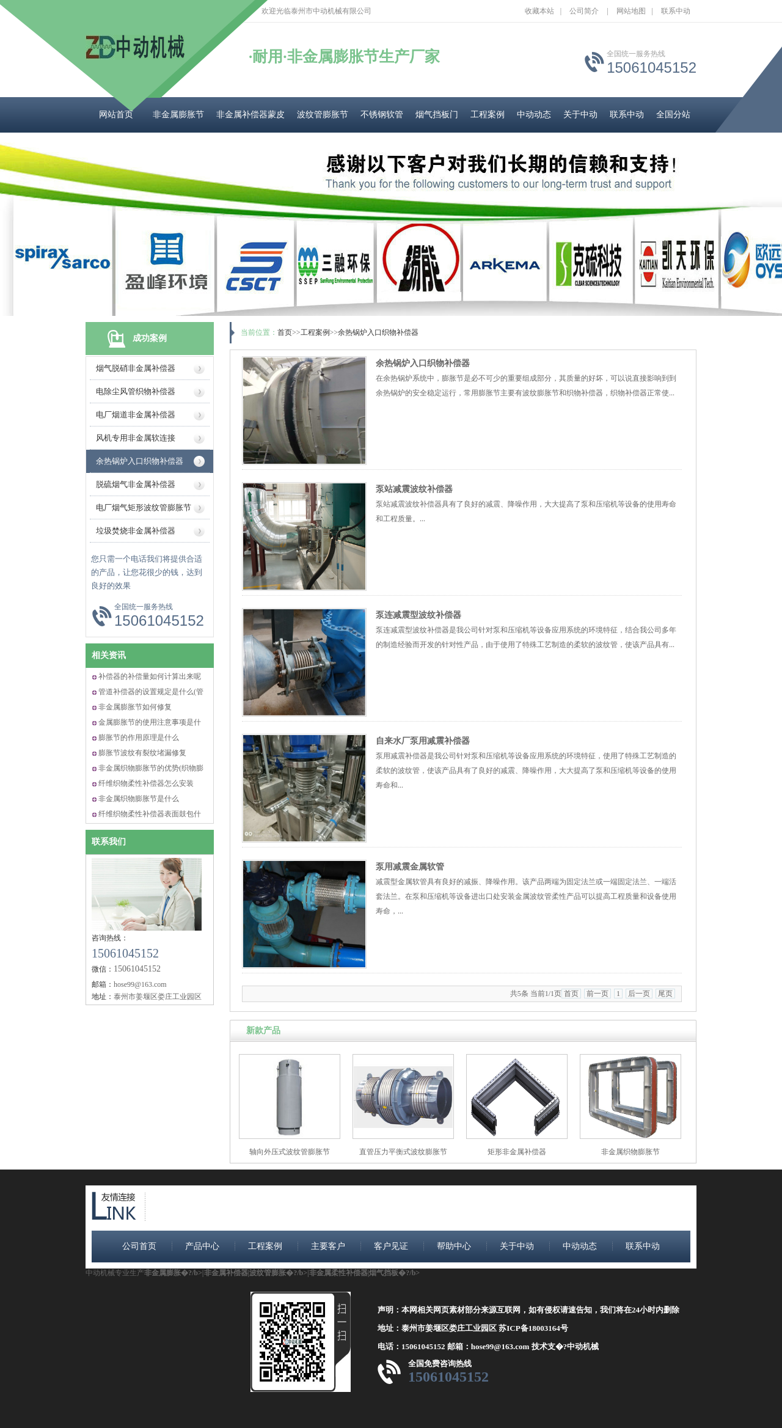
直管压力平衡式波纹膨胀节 (403, 1152)
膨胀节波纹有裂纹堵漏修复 (142, 753)
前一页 (597, 993)
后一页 (639, 993)
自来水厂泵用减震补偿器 (423, 740)
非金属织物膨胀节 (630, 1152)
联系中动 (675, 11)
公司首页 (139, 1246)
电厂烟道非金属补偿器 (135, 414)
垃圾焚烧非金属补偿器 (135, 530)
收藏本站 (539, 11)
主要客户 (328, 1246)
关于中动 (580, 114)
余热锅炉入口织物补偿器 (139, 461)
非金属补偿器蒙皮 (250, 114)
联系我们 (109, 841)
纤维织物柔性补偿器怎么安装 (146, 783)
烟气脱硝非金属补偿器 (135, 368)
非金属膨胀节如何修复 (135, 707)
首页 (284, 332)
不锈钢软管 (381, 114)
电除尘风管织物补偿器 (135, 391)
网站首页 (116, 114)
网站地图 (631, 11)
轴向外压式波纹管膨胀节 (289, 1152)
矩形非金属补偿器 (517, 1152)
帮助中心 (454, 1246)
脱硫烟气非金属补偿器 (135, 484)
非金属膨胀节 (178, 114)
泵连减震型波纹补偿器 (418, 615)
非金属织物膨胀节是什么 (138, 798)
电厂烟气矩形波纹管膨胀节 (143, 507)
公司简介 (584, 11)
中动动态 (534, 114)
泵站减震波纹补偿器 (414, 489)
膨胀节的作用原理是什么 (138, 737)
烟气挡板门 (436, 114)
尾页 (665, 993)
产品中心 (202, 1246)
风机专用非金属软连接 (135, 437)
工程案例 (487, 114)
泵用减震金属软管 (410, 866)
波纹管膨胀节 (322, 114)
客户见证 (391, 1246)
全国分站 (673, 114)
